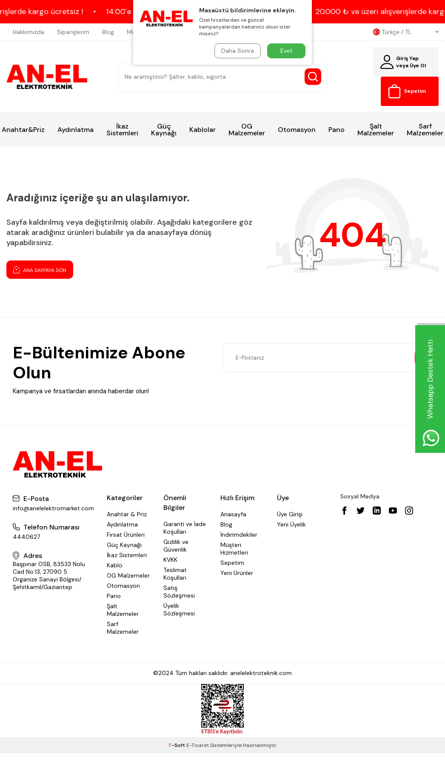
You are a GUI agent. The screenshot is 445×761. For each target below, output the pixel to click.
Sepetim (232, 562)
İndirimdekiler (238, 534)
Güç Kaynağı (164, 129)
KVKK (170, 560)
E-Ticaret (197, 745)
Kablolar (202, 129)
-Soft (177, 745)
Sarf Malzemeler (123, 627)
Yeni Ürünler (236, 573)
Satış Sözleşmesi (179, 591)
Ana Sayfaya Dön (39, 269)
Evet (286, 50)
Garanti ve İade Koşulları (184, 527)
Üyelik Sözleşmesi (179, 609)
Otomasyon (297, 129)
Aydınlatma (75, 129)
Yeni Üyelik (291, 524)
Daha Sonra (237, 50)
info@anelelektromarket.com (53, 508)
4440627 (26, 537)
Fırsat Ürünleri (126, 534)
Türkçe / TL (406, 32)
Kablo (115, 565)
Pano (336, 129)
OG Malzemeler (246, 129)
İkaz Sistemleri (122, 129)
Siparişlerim (73, 32)
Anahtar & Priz (127, 514)
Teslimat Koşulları (175, 573)
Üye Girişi (289, 514)
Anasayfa (233, 514)
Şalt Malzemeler (375, 129)
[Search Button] (313, 77)
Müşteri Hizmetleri (234, 548)
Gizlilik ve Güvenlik (175, 545)
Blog (108, 32)
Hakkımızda (28, 32)
